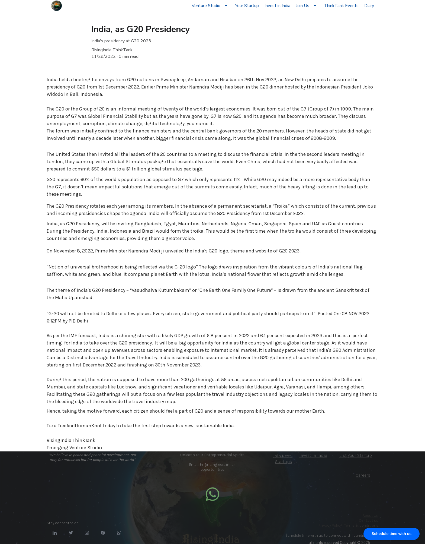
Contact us (368, 520)
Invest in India (277, 6)
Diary (369, 6)
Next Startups (283, 460)
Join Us (302, 6)
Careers (363, 475)
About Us (370, 515)
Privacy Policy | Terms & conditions (348, 525)
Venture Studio (206, 6)
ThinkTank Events (341, 6)
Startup (364, 455)
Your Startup (247, 6)
